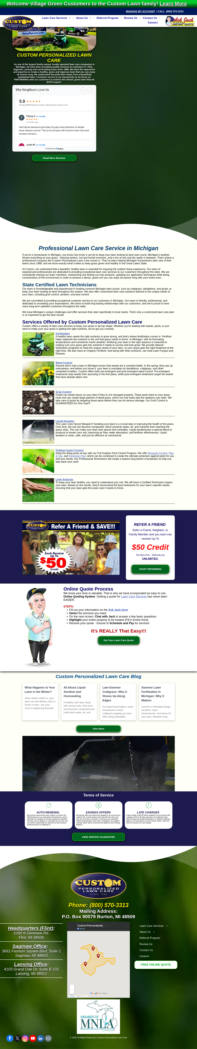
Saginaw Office (30, 946)
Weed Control (64, 362)
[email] (48, 1039)
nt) (50, 928)
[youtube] (32, 1039)
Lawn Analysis (64, 479)
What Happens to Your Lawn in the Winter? (40, 689)
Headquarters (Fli (27, 928)
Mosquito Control (157, 453)
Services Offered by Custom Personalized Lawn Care (82, 322)
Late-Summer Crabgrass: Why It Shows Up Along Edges (115, 694)
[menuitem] (57, 18)
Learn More (175, 3)
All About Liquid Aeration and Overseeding (75, 692)
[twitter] (17, 1039)
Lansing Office (30, 964)
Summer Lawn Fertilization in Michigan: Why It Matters (152, 694)
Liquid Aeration (65, 421)
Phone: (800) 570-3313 (98, 905)
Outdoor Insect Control (69, 450)
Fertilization (63, 333)
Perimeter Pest (77, 456)
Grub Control (64, 392)
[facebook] (9, 1039)
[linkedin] (40, 1039)
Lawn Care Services (134, 596)
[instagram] (25, 1039)
